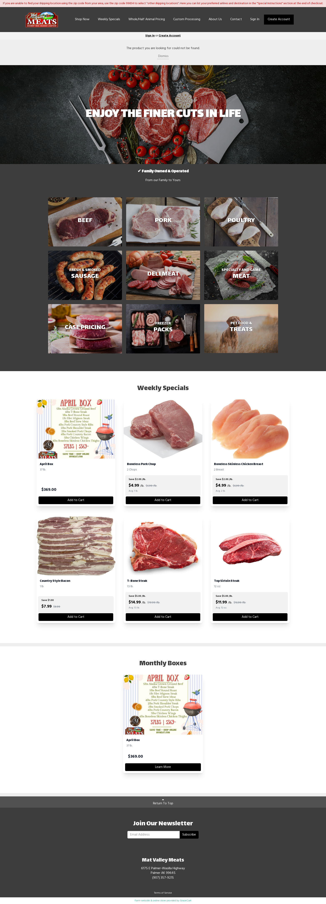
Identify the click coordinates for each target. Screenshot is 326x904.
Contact (236, 19)
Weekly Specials (109, 19)
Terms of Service (163, 893)
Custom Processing (186, 19)
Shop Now (82, 19)
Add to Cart (75, 500)
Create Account (279, 19)
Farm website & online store (150, 901)
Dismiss (163, 56)
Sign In (254, 19)
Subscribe (189, 834)
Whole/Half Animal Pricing (146, 19)
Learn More (163, 767)
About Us (215, 19)
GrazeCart (185, 901)
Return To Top (163, 802)
